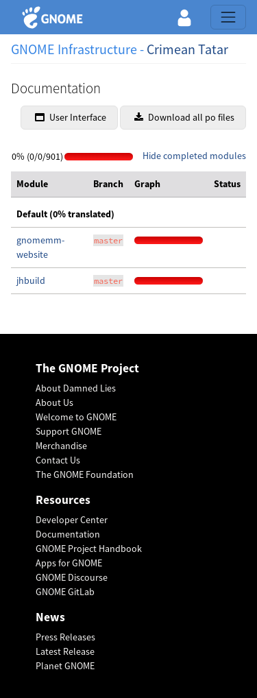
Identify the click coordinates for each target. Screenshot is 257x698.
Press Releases (65, 637)
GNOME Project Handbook (89, 548)
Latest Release (65, 651)
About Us (54, 402)
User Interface (70, 117)
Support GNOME (68, 431)
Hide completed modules (194, 155)
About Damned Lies (76, 388)
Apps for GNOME (69, 563)
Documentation (68, 534)
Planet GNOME (65, 666)
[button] (184, 17)
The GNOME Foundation (85, 474)
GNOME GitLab (65, 592)
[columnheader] (49, 184)
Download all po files (184, 117)
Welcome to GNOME (76, 417)
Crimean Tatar (187, 49)
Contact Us (58, 460)
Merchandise (61, 446)
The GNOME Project (87, 368)
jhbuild (30, 280)
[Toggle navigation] (228, 17)
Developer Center (72, 520)
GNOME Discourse (72, 577)
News (50, 617)
